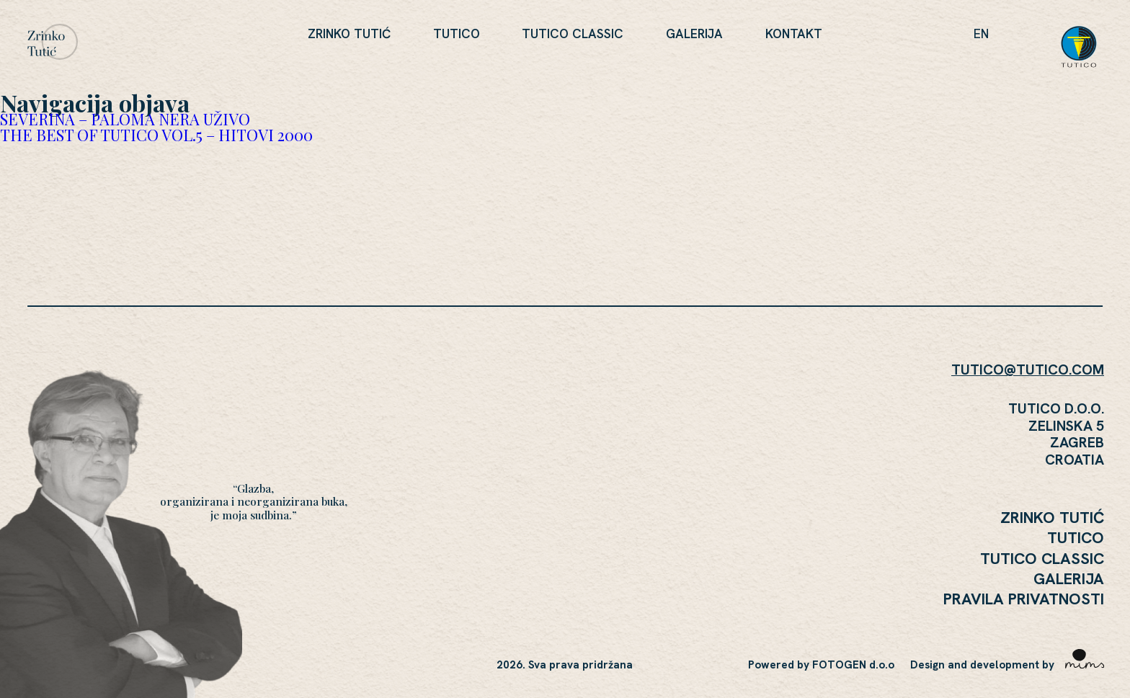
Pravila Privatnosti (1023, 599)
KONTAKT (793, 34)
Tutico (456, 34)
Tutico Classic (572, 34)
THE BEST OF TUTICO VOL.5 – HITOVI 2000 (156, 134)
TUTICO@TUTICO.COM (1027, 369)
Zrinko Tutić (349, 34)
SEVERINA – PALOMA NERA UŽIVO (125, 118)
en (981, 34)
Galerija (694, 34)
